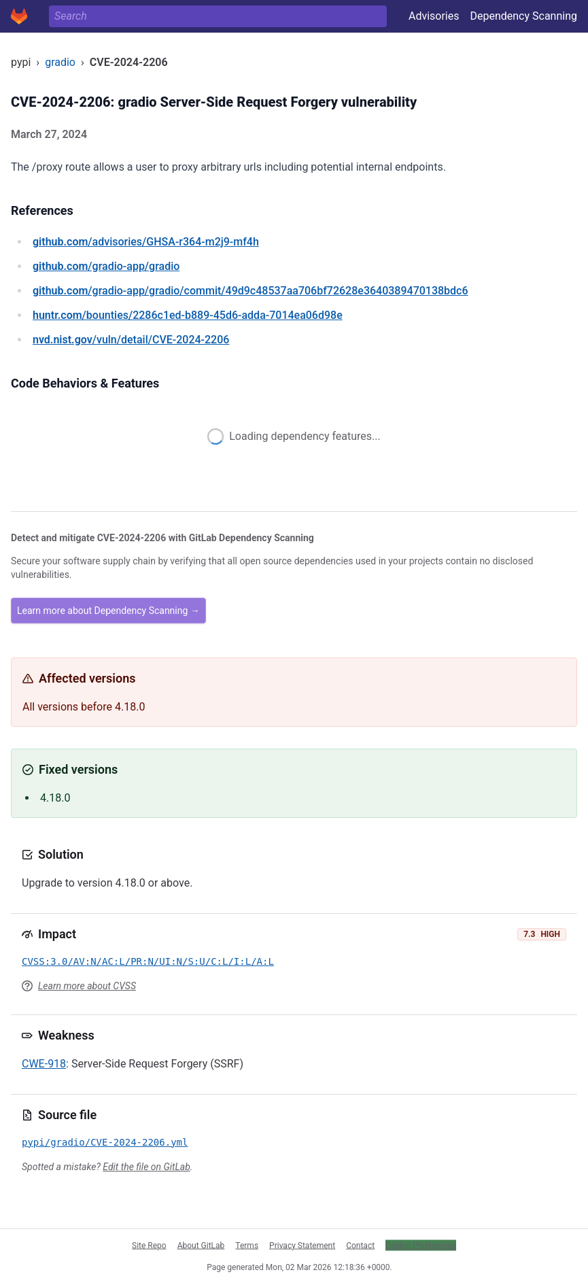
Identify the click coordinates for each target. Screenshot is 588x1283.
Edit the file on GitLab (146, 1166)
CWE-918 (44, 1063)
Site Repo (149, 1245)
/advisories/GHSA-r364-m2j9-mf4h (146, 241)
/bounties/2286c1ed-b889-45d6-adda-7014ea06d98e (188, 315)
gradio (60, 62)
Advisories (434, 16)
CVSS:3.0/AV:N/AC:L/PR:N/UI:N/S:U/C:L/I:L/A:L (148, 961)
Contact (360, 1245)
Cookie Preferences (420, 1245)
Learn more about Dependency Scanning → (108, 610)
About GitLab (201, 1245)
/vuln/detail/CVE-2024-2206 (131, 339)
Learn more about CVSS (87, 985)
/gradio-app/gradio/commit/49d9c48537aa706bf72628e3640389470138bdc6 (250, 290)
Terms (246, 1245)
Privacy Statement (302, 1245)
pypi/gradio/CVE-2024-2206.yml (105, 1142)
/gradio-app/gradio (106, 266)
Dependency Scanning (523, 16)
